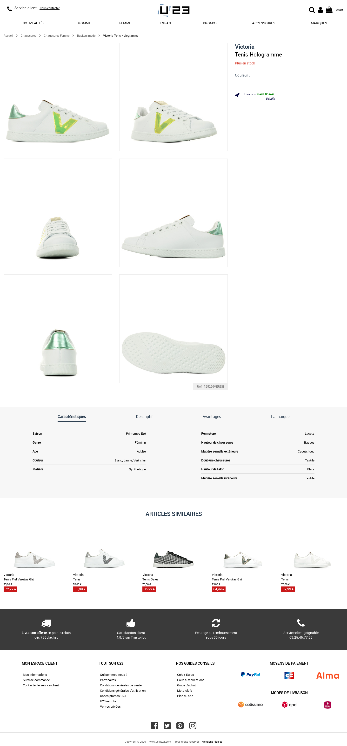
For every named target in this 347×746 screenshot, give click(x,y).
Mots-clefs (184, 690)
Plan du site (185, 696)
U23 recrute (108, 701)
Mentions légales (212, 741)
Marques (319, 23)
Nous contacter (50, 8)
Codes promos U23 (113, 696)
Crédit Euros (185, 674)
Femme (125, 23)
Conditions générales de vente (121, 685)
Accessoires (263, 23)
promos (210, 23)
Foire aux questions (190, 680)
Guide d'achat (186, 685)
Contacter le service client (41, 685)
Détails (270, 98)
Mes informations (35, 674)
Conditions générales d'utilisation (123, 690)
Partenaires (108, 680)
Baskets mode (86, 35)
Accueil (8, 35)
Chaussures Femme (56, 35)
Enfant (166, 23)
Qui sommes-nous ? (113, 674)
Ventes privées (110, 706)
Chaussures (28, 35)
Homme (84, 23)
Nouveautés (33, 23)
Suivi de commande (36, 680)
